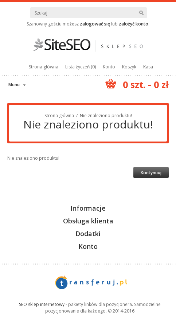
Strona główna (43, 67)
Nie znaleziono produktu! (106, 115)
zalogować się (95, 24)
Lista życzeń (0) (80, 67)
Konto (109, 67)
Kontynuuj (151, 173)
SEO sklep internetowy (41, 304)
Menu (14, 84)
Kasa (148, 67)
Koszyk (129, 67)
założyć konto (133, 24)
